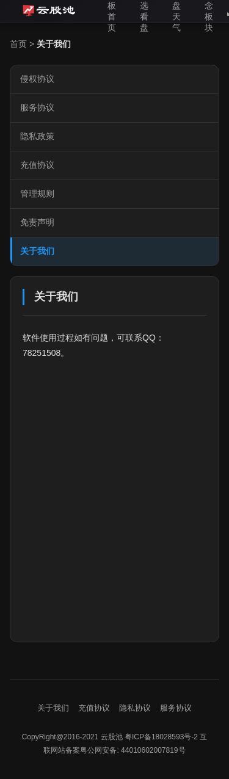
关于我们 (37, 251)
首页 (18, 44)
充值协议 (37, 165)
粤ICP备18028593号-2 (161, 737)
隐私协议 (135, 707)
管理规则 (37, 193)
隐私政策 (37, 136)
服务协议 (37, 107)
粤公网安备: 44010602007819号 (132, 750)
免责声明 (37, 222)
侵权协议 (37, 79)
